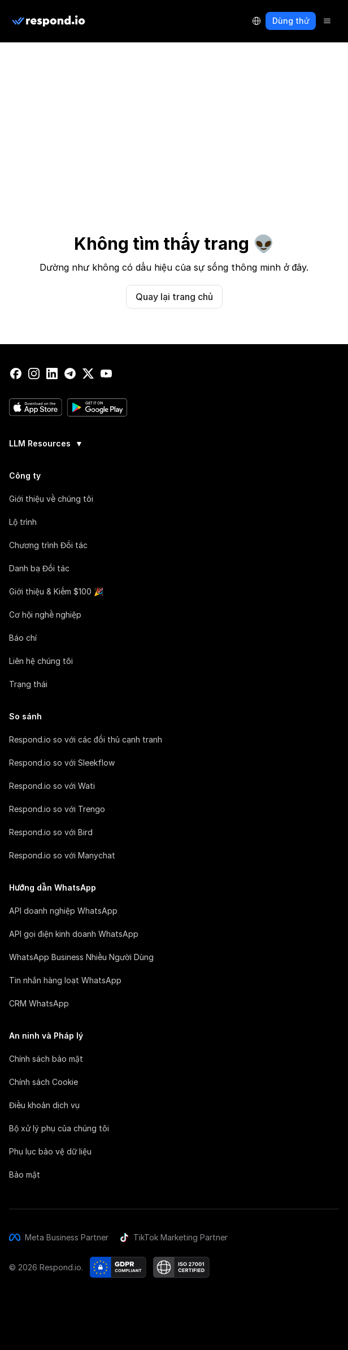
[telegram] (70, 373)
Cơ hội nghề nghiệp (45, 614)
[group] (174, 442)
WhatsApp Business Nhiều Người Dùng (81, 957)
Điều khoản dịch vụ (44, 1105)
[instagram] (34, 373)
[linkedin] (52, 373)
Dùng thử (290, 20)
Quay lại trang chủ (174, 296)
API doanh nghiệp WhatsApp (63, 910)
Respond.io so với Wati (52, 786)
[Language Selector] (256, 21)
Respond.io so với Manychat (62, 855)
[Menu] (327, 21)
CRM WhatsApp (39, 1003)
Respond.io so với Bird (51, 832)
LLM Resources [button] (46, 443)
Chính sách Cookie (43, 1082)
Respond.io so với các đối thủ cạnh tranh (85, 739)
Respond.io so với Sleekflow (62, 762)
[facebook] (16, 373)
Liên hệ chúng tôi (41, 661)
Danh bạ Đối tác (39, 568)
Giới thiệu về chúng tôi (51, 498)
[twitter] (88, 373)
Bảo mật (24, 1174)
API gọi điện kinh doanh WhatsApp (73, 934)
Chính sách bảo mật (46, 1058)
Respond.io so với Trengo (57, 809)
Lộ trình (23, 522)
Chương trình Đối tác (48, 545)
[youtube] (106, 373)
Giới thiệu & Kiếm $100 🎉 (56, 591)
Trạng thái (28, 684)
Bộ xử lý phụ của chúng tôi (59, 1128)
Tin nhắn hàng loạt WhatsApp (65, 980)
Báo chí (23, 638)
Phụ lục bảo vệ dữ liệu (50, 1151)
